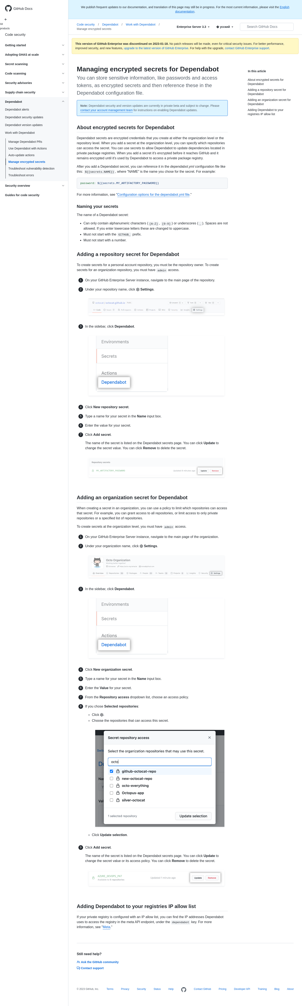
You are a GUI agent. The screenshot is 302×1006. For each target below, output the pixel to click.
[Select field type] (193, 26)
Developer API (242, 989)
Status (157, 989)
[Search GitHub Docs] (267, 27)
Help (171, 989)
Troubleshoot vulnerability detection (31, 168)
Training (262, 989)
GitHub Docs (23, 8)
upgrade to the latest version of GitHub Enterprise (156, 48)
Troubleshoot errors (21, 175)
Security (141, 989)
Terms (110, 989)
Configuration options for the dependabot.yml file (153, 194)
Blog (276, 989)
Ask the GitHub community (98, 962)
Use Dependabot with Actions (27, 148)
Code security (15, 34)
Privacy (125, 989)
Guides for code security (22, 195)
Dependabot (112, 24)
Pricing (222, 989)
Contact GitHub (202, 989)
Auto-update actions (21, 155)
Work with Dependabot (143, 24)
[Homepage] (183, 990)
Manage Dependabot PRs (25, 141)
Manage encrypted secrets (26, 161)
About (290, 989)
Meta (106, 927)
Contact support (90, 968)
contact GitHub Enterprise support (247, 48)
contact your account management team (106, 110)
